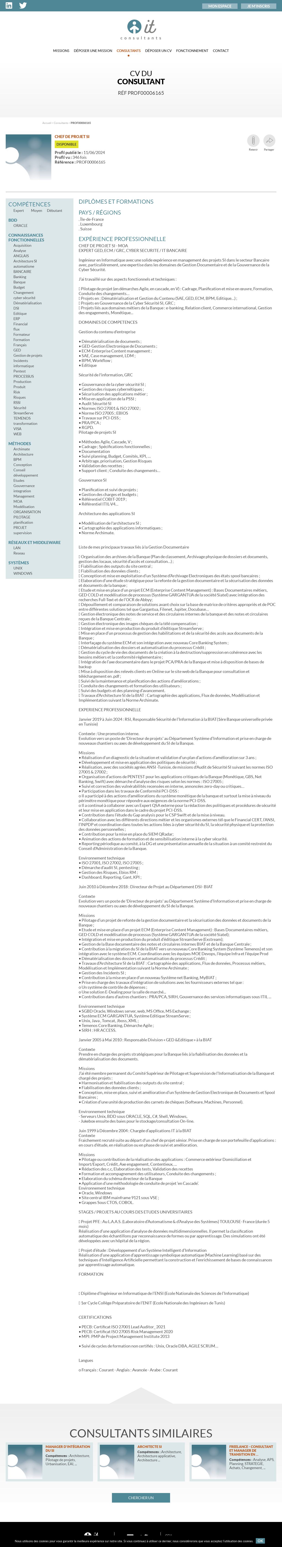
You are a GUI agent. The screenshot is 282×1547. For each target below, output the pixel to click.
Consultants (129, 52)
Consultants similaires (141, 1433)
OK (260, 1541)
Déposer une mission (93, 51)
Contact (221, 51)
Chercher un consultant (141, 1499)
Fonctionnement (192, 51)
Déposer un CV (158, 51)
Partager (269, 142)
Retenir (253, 142)
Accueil (46, 122)
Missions (61, 51)
